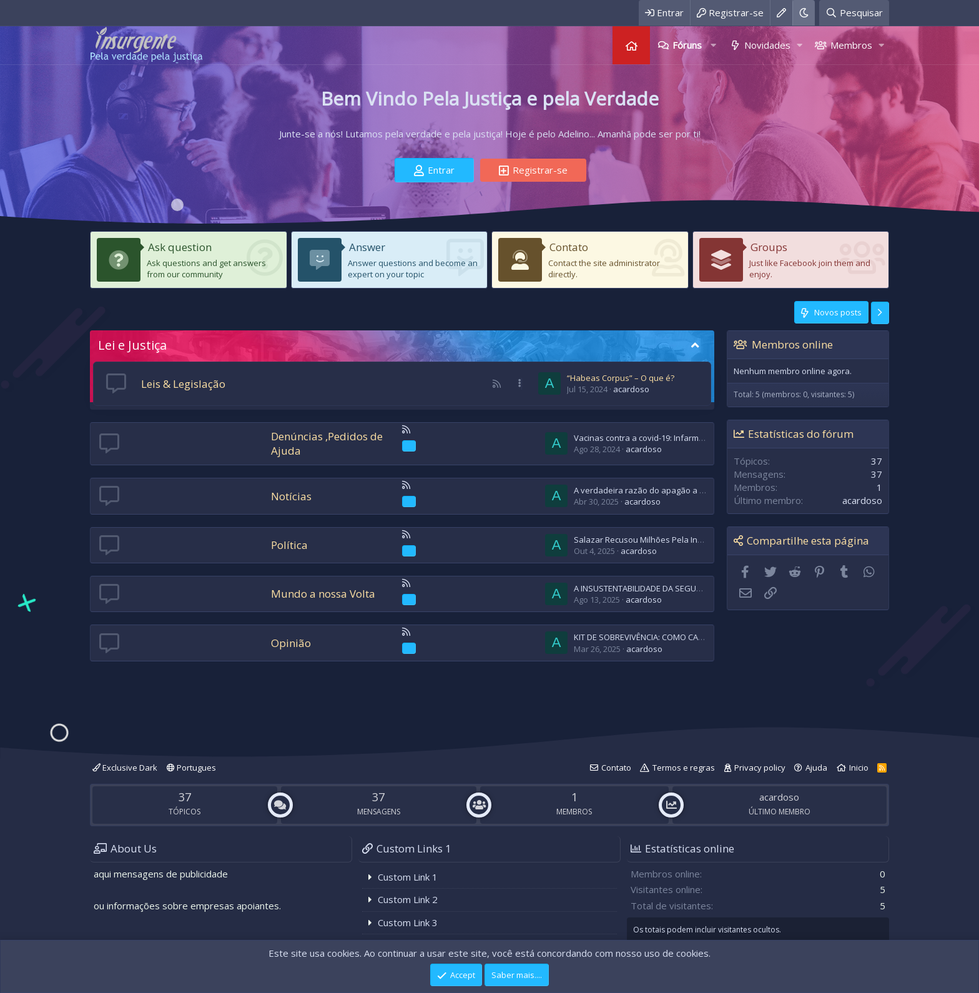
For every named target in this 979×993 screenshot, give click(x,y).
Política (289, 545)
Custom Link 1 (408, 877)
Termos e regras (683, 767)
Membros (851, 45)
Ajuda (816, 767)
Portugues (191, 767)
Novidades (767, 45)
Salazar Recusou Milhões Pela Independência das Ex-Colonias (692, 539)
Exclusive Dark (124, 767)
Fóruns (687, 45)
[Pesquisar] (854, 13)
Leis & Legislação (183, 384)
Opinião (291, 643)
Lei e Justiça (132, 345)
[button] (713, 45)
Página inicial (631, 45)
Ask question (180, 247)
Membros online (792, 344)
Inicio (858, 767)
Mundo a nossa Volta (323, 593)
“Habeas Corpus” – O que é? (620, 377)
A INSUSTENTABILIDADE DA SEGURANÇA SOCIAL (662, 588)
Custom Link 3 (408, 922)
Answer (367, 247)
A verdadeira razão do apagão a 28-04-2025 (656, 490)
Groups (768, 247)
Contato (568, 247)
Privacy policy (759, 767)
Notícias (291, 496)
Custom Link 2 (408, 899)
